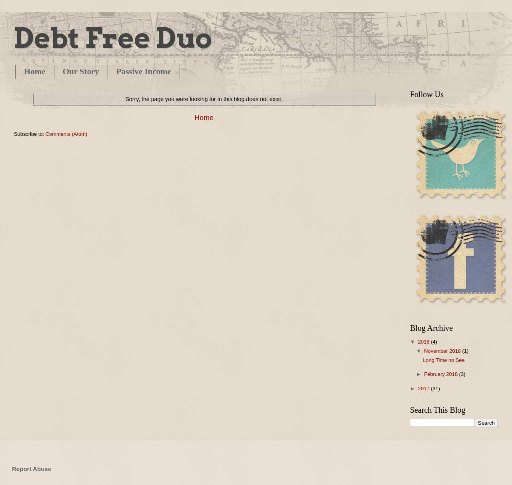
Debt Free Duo (113, 38)
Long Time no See (444, 360)
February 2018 (441, 374)
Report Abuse (31, 468)
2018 (424, 342)
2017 (424, 389)
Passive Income (143, 71)
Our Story (81, 71)
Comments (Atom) (66, 134)
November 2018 (443, 351)
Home (35, 71)
